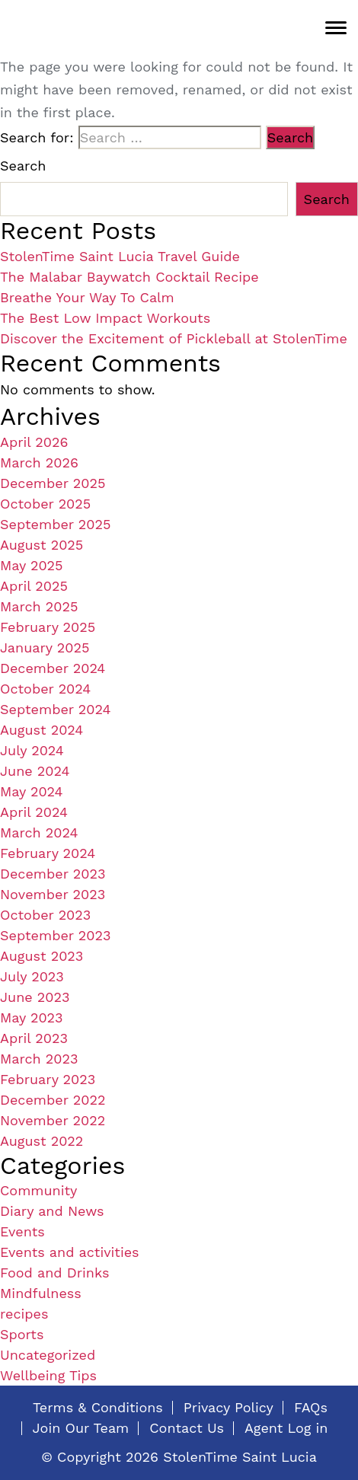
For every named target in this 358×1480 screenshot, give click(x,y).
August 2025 (41, 545)
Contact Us (186, 1428)
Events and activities (69, 1252)
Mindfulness (41, 1293)
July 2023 (32, 976)
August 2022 (41, 1141)
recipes (24, 1314)
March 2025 (39, 606)
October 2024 (45, 689)
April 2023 (34, 1038)
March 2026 (39, 462)
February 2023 (47, 1079)
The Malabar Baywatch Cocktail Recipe (129, 277)
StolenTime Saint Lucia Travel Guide (120, 256)
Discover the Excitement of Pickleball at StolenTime (173, 338)
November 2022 (52, 1120)
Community (38, 1190)
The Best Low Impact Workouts (105, 318)
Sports (21, 1334)
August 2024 (41, 730)
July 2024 (32, 750)
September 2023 (55, 935)
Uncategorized (47, 1355)
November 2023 (52, 894)
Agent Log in (286, 1428)
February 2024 (47, 853)
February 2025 (47, 627)
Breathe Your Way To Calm (87, 297)
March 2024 (39, 832)
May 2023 (31, 1017)
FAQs (311, 1408)
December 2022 (52, 1100)
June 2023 (34, 997)
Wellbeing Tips (48, 1375)
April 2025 (34, 586)
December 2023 (52, 874)
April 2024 (34, 812)
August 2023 (41, 956)
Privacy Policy (228, 1408)
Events (22, 1231)
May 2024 (31, 791)
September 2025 (55, 524)
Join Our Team (81, 1428)
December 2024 (52, 668)
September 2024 (55, 709)
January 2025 (44, 647)
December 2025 (52, 483)
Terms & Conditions (98, 1408)
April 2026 (34, 442)
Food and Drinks (54, 1273)
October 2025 (45, 504)
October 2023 (45, 915)
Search (23, 166)
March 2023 (39, 1059)
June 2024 (34, 771)
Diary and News (52, 1211)
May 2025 (31, 565)
